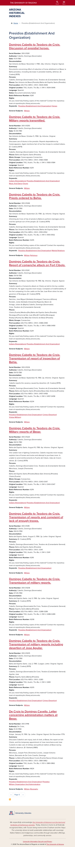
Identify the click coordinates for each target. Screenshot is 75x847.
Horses (54, 106)
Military (27, 111)
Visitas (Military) (15, 417)
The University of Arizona (55, 844)
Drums (25, 183)
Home (15, 23)
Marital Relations (58, 251)
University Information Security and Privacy (37, 842)
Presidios (46, 782)
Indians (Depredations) (17, 181)
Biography (34, 789)
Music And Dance (16, 183)
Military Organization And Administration (24, 784)
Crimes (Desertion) (50, 415)
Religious (33, 255)
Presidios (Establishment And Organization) (34, 106)
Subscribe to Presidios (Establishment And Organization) (10, 799)
